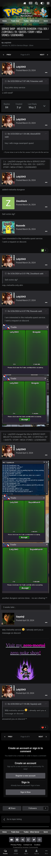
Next (42, 55)
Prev (9, 55)
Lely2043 (7, 43)
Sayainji (20, 616)
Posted (26, 70)
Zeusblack (21, 201)
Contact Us (28, 845)
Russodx (20, 225)
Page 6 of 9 (25, 55)
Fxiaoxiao (34, 81)
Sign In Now (25, 792)
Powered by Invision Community (25, 847)
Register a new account (25, 776)
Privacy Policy (16, 845)
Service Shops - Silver (25, 45)
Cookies (37, 845)
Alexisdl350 (35, 134)
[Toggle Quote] (6, 81)
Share (11, 808)
